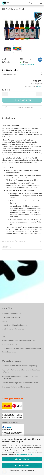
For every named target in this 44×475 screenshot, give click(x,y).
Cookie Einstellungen (9, 352)
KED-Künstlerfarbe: (10, 70)
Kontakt (4, 321)
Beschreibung (8, 118)
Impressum (6, 333)
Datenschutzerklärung (24, 455)
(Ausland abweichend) (27, 64)
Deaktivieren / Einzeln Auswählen (22, 471)
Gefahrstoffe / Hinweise (13, 241)
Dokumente (7, 246)
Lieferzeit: (6, 62)
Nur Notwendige (22, 465)
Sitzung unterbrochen (10, 344)
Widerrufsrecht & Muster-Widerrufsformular (18, 340)
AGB (3, 337)
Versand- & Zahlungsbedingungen (14, 325)
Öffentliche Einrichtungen (11, 317)
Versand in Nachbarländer (11, 314)
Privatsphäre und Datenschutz (13, 329)
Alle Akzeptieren (22, 459)
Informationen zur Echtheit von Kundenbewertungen (21, 348)
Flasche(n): (6, 90)
